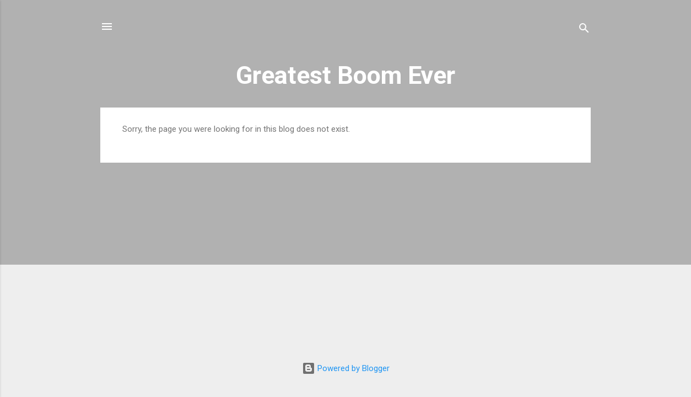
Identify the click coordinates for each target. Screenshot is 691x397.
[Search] (584, 30)
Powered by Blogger (346, 368)
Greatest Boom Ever (345, 75)
